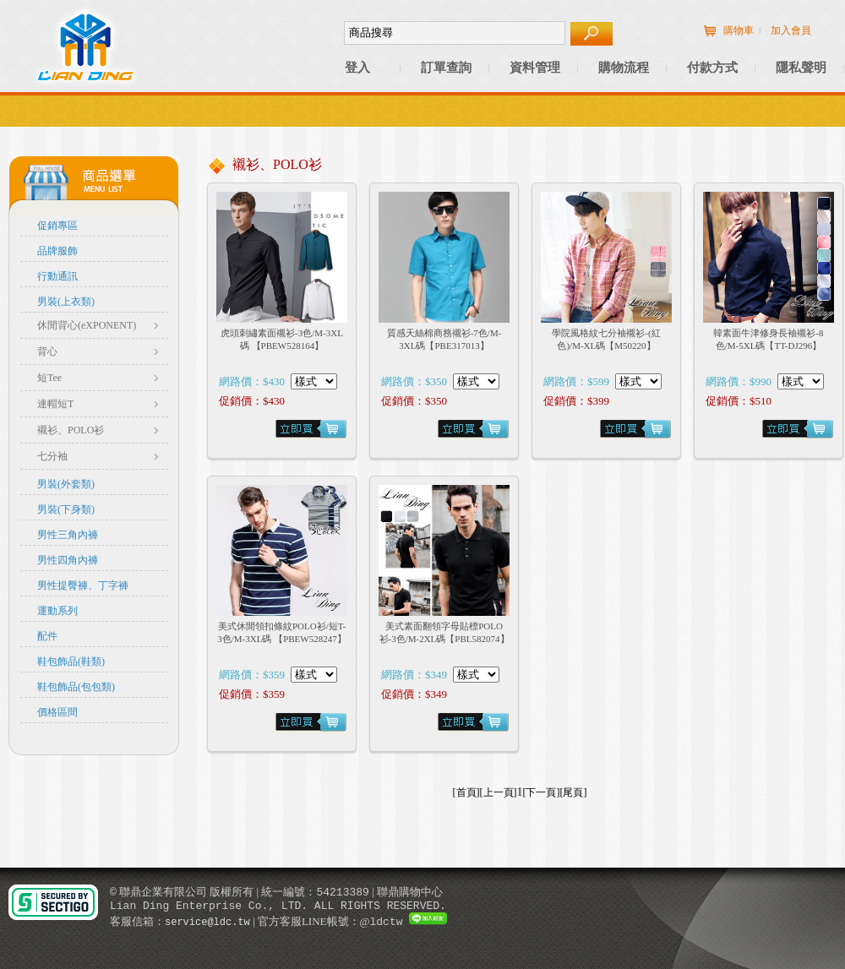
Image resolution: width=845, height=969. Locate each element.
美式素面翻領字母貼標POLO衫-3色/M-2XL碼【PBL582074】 (444, 632)
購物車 (738, 30)
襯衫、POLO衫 (70, 430)
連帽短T (55, 404)
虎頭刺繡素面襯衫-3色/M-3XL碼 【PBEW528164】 (282, 339)
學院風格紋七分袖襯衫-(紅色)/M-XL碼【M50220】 (606, 339)
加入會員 (791, 30)
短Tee (49, 378)
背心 (47, 351)
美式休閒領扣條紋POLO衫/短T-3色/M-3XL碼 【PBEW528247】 (281, 632)
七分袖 (52, 456)
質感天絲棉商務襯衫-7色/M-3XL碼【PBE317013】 (444, 339)
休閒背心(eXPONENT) (86, 325)
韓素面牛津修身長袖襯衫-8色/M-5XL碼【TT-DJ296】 (768, 339)
